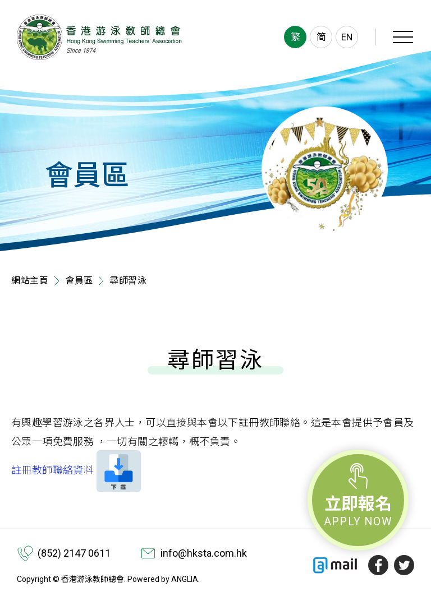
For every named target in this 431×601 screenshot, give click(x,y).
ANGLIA (184, 579)
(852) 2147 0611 (74, 553)
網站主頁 (30, 280)
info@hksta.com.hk (204, 553)
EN (346, 37)
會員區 (79, 280)
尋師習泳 (128, 280)
